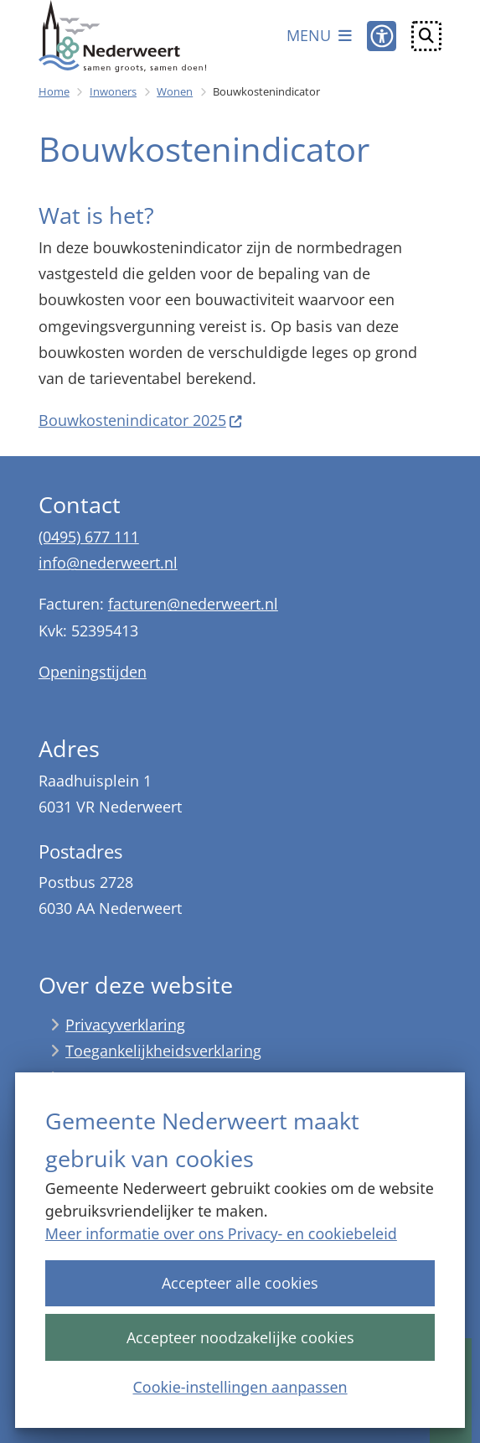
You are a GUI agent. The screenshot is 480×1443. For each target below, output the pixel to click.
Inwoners (113, 91)
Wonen (175, 91)
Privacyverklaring (125, 1025)
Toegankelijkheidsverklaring (163, 1051)
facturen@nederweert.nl (193, 604)
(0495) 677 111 (89, 537)
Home (54, 91)
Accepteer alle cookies (240, 1283)
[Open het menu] (319, 36)
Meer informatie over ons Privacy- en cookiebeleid (221, 1233)
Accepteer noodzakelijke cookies (240, 1336)
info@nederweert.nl (108, 563)
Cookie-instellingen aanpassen (239, 1386)
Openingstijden (93, 672)
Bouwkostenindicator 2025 (141, 420)
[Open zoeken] (426, 36)
